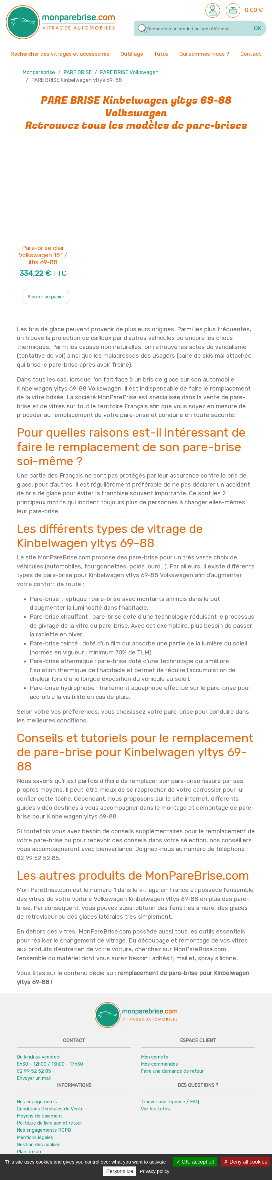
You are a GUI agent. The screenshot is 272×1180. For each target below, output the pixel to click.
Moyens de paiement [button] (39, 1116)
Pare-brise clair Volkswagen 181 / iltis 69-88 (43, 255)
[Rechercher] (191, 28)
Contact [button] (250, 53)
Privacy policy (155, 1171)
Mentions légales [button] (35, 1137)
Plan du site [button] (30, 1152)
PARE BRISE (78, 72)
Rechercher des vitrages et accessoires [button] (60, 54)
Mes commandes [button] (159, 1064)
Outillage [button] (131, 53)
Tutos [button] (161, 53)
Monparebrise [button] (39, 72)
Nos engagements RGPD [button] (44, 1130)
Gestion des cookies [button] (38, 1144)
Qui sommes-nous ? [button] (204, 53)
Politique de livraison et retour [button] (49, 1123)
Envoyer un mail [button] (34, 1078)
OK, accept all (195, 1162)
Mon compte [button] (154, 1057)
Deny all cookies (245, 1162)
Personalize (119, 1171)
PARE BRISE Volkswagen (129, 72)
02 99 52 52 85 (34, 1071)
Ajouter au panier (45, 297)
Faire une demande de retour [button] (172, 1071)
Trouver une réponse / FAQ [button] (170, 1102)
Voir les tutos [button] (155, 1109)
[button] (212, 10)
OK (257, 28)
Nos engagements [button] (37, 1102)
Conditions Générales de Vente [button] (50, 1109)
